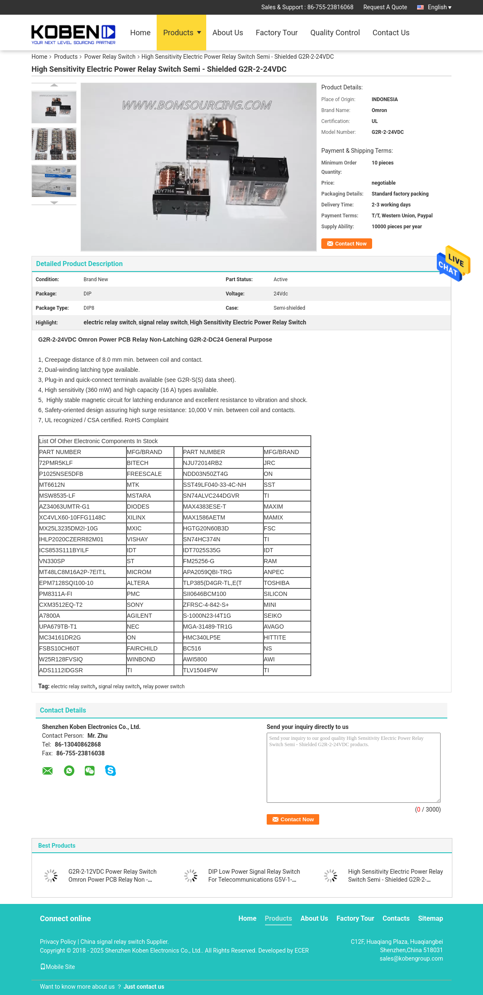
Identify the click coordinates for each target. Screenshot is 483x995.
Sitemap (430, 918)
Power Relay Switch (110, 56)
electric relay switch (73, 686)
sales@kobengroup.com (411, 958)
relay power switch (163, 686)
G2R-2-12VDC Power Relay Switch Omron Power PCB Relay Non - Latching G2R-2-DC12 (112, 879)
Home (140, 32)
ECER (301, 950)
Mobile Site (57, 967)
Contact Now (351, 243)
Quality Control (335, 32)
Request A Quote (385, 7)
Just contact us (143, 986)
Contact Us (391, 32)
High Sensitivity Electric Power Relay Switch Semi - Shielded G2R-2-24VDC (395, 879)
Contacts (396, 918)
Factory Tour (277, 32)
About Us (228, 32)
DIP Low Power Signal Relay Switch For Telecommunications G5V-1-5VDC (254, 879)
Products (178, 32)
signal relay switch (119, 686)
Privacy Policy (58, 941)
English (440, 7)
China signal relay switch (113, 941)
